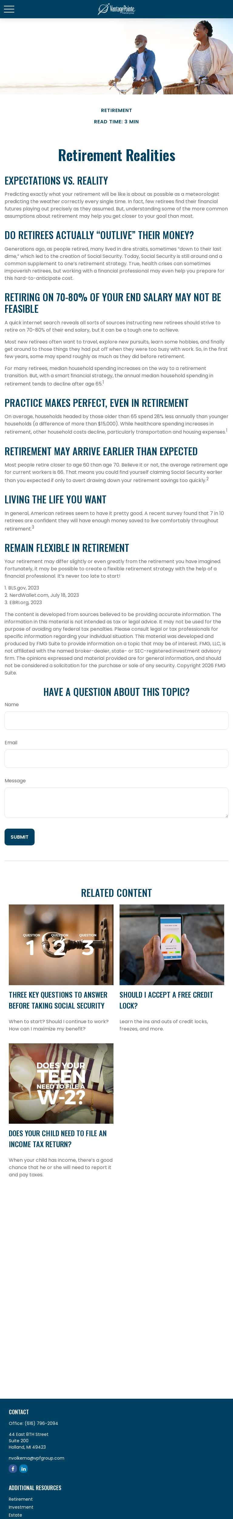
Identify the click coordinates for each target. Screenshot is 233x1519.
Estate (15, 1515)
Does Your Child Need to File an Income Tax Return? (58, 1138)
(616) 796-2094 (41, 1423)
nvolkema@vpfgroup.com (36, 1458)
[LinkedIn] (23, 1468)
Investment (21, 1507)
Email (11, 742)
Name (12, 704)
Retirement (21, 1499)
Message (15, 780)
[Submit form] (20, 837)
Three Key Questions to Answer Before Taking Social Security (58, 1000)
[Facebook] (13, 1468)
